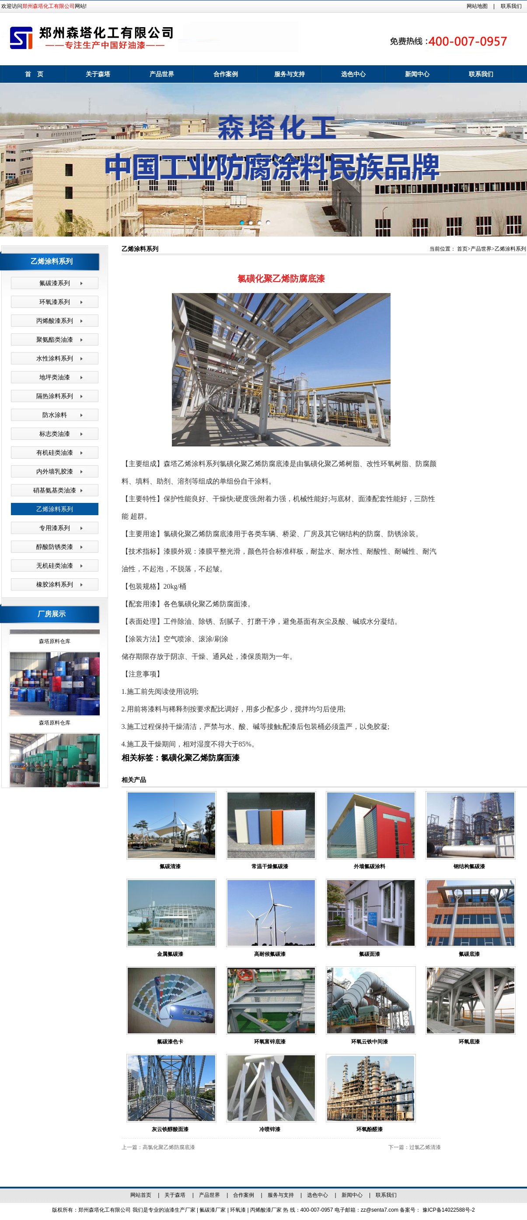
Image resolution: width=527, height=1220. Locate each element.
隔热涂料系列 (54, 396)
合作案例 (225, 74)
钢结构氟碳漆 (469, 866)
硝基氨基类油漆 (54, 490)
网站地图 (477, 6)
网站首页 (140, 1195)
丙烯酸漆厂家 (266, 1210)
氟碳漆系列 (54, 282)
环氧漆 (238, 1210)
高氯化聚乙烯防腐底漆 (169, 1147)
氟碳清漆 (170, 866)
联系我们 (511, 6)
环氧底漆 (469, 1042)
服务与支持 (289, 74)
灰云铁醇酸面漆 (170, 1129)
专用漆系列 (54, 527)
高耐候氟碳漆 (270, 954)
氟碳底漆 (469, 954)
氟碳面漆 (369, 954)
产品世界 (162, 74)
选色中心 (353, 74)
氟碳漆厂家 (213, 1210)
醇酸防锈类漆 (54, 546)
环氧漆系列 (54, 301)
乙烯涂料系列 (54, 509)
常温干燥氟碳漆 (269, 866)
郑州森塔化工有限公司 (48, 6)
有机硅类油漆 (54, 452)
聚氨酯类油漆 (54, 339)
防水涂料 (54, 414)
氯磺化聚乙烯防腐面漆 (200, 757)
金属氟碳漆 (170, 954)
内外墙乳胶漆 (54, 471)
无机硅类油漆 (54, 565)
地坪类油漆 (54, 377)
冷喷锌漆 (269, 1129)
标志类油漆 (54, 433)
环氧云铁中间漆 (369, 1042)
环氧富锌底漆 (270, 1042)
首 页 (34, 74)
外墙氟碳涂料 (369, 866)
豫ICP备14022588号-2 (448, 1210)
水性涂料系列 (54, 358)
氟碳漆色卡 (170, 1042)
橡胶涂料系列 (54, 584)
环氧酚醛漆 (369, 1129)
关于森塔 (98, 74)
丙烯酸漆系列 (54, 320)
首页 (462, 249)
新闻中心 (417, 74)
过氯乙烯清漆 (425, 1147)
